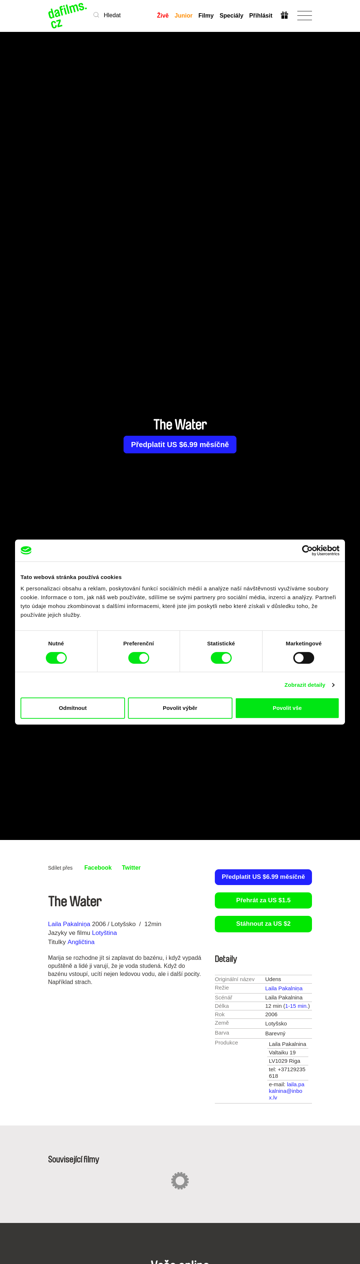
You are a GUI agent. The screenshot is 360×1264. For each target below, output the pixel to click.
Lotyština (104, 932)
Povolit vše (287, 708)
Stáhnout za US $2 (263, 923)
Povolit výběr (180, 708)
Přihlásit (260, 15)
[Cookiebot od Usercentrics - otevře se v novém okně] (307, 550)
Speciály (231, 15)
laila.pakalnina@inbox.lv (287, 1091)
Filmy (206, 15)
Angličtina (81, 942)
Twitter (131, 868)
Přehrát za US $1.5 (263, 900)
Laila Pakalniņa (69, 924)
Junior (183, 15)
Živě (163, 15)
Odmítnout (73, 708)
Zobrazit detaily (305, 685)
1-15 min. (296, 1006)
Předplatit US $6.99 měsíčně (180, 445)
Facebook (98, 868)
